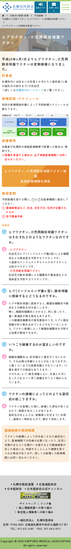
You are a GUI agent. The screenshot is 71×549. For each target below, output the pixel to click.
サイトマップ (28, 503)
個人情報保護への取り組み (35, 508)
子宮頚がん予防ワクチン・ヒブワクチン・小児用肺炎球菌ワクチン (34, 18)
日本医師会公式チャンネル (44, 489)
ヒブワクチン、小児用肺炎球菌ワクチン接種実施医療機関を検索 (35, 176)
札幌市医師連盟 (23, 484)
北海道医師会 (48, 484)
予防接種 (39, 15)
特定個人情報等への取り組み (35, 512)
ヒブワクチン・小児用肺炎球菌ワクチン (21, 25)
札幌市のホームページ (30, 90)
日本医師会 (14, 489)
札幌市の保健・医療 (20, 15)
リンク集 (45, 503)
